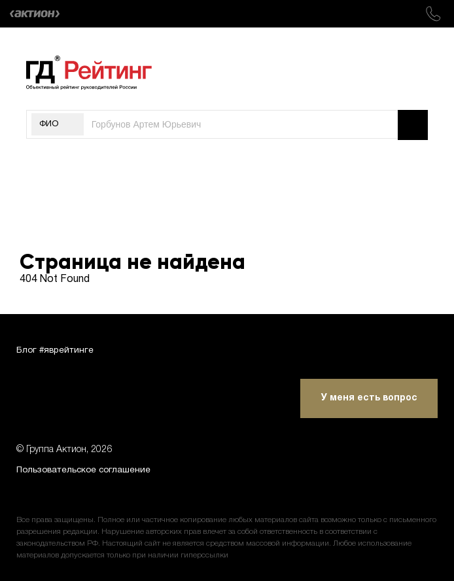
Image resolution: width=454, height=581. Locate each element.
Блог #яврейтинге (56, 348)
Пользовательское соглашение (87, 470)
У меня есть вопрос (369, 397)
